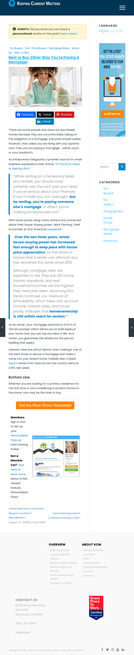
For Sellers (107, 202)
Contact (88, 571)
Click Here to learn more (18, 469)
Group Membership (95, 567)
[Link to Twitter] (107, 649)
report (13, 363)
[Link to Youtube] (117, 649)
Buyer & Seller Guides (63, 563)
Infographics (107, 211)
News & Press (91, 563)
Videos (54, 558)
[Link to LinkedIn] (122, 649)
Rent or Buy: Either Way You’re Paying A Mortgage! (44, 60)
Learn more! (68, 34)
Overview (57, 544)
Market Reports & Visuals (61, 569)
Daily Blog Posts (60, 550)
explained (54, 229)
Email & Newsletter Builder (62, 577)
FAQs (86, 558)
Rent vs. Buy (21, 52)
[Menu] (120, 7)
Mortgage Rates (59, 48)
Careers (88, 575)
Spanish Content (60, 583)
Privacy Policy (59, 650)
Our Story (89, 554)
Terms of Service (75, 650)
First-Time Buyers (36, 48)
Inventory (107, 241)
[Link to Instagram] (112, 649)
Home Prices (107, 220)
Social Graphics (60, 554)
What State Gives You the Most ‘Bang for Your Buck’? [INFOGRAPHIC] (26, 513)
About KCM (91, 544)
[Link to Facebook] (102, 649)
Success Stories (93, 550)
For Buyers (16, 48)
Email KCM (22, 633)
